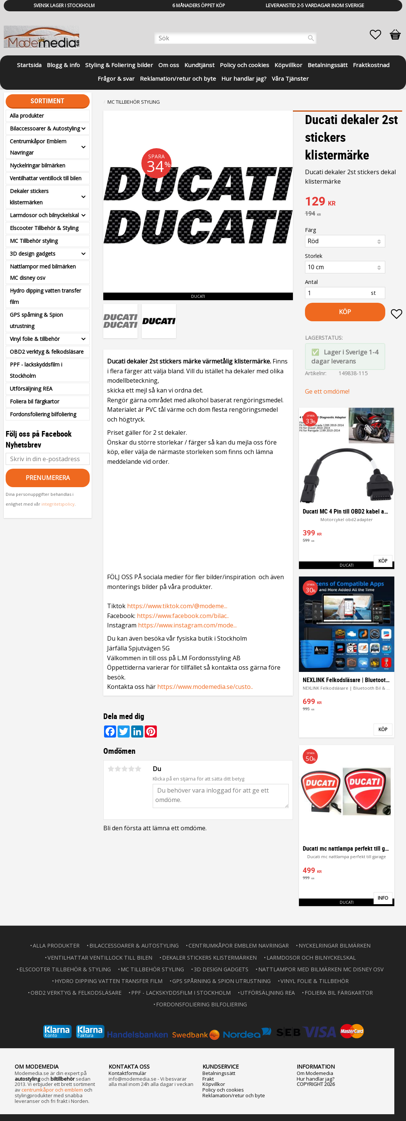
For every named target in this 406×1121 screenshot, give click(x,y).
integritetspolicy (58, 504)
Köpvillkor (213, 1083)
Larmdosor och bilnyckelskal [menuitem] (44, 215)
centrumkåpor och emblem (52, 1089)
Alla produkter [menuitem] (27, 115)
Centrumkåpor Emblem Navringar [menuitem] (38, 147)
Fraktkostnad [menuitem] (371, 65)
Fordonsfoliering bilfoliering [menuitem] (43, 414)
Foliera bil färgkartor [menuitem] (34, 401)
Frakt (208, 1078)
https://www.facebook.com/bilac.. (183, 616)
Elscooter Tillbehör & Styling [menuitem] (44, 228)
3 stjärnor (124, 768)
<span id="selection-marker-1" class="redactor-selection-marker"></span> (198, 517)
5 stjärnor (138, 768)
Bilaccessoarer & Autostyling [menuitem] (45, 128)
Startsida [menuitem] (29, 65)
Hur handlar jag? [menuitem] (244, 78)
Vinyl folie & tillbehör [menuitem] (35, 338)
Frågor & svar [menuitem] (116, 78)
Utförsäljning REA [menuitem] (31, 388)
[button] (379, 34)
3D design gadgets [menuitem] (32, 253)
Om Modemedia (315, 1072)
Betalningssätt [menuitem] (328, 65)
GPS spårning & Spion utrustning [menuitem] (36, 320)
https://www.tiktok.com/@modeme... (177, 606)
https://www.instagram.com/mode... (187, 625)
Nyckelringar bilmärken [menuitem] (37, 165)
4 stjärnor (131, 768)
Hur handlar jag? (315, 1078)
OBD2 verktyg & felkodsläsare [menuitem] (47, 351)
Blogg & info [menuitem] (63, 65)
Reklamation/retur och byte (233, 1094)
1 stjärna (110, 768)
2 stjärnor (117, 768)
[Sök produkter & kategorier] (235, 38)
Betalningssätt (218, 1072)
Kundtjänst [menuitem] (199, 65)
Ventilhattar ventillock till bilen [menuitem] (45, 178)
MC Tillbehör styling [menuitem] (34, 240)
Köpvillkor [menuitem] (288, 65)
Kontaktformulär (127, 1072)
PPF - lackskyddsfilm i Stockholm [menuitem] (36, 370)
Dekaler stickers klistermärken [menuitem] (29, 196)
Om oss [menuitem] (168, 65)
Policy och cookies (223, 1089)
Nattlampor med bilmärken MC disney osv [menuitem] (43, 272)
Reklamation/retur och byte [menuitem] (178, 78)
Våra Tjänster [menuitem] (290, 78)
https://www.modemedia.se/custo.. (205, 686)
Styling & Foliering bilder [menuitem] (119, 65)
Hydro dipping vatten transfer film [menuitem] (45, 296)
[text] (353, 202)
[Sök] (311, 38)
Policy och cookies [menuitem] (244, 65)
